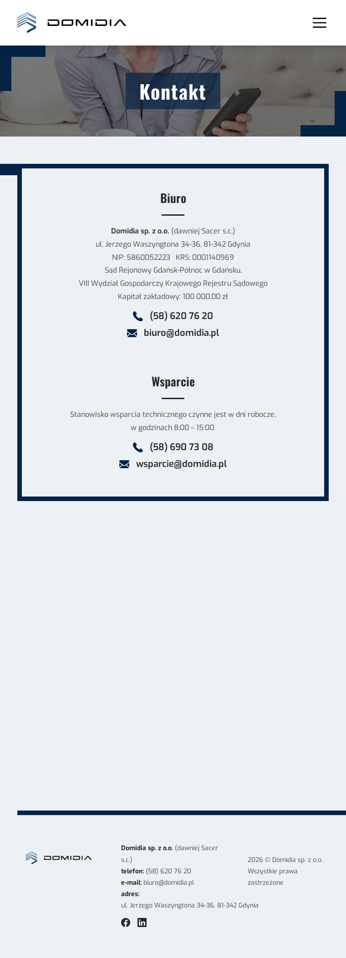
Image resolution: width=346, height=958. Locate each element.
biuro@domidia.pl (168, 882)
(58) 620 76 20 (168, 871)
